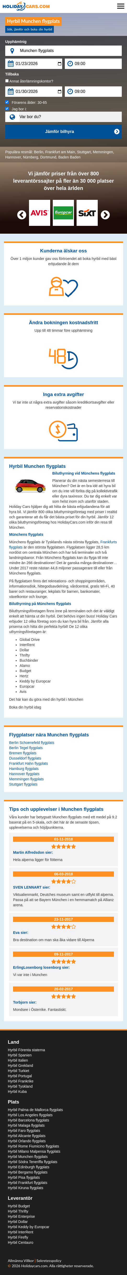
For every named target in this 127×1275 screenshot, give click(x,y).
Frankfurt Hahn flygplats (28, 763)
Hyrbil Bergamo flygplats (28, 1172)
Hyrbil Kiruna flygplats (25, 1188)
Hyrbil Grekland (20, 1065)
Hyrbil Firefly (18, 1237)
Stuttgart (84, 152)
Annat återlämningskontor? (29, 81)
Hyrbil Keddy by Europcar (28, 1227)
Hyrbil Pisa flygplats (24, 1177)
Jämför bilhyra (82, 132)
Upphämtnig (16, 42)
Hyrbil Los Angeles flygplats (30, 1115)
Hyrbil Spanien (20, 1055)
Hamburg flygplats (24, 769)
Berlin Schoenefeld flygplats (31, 743)
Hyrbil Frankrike (20, 1081)
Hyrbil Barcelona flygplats (28, 1120)
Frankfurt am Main (60, 152)
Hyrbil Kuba (17, 1091)
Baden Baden (69, 157)
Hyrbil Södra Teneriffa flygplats (32, 1162)
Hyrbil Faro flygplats (24, 1131)
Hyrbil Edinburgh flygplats (28, 1167)
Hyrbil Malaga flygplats (26, 1125)
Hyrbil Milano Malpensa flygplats (34, 1151)
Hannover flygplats (24, 774)
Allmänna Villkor (21, 1260)
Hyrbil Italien (18, 1060)
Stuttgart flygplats (23, 784)
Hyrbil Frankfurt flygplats (27, 1183)
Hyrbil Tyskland (20, 1086)
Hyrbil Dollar (18, 1222)
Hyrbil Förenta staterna (26, 1050)
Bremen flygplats (22, 753)
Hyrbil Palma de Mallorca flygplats (35, 1110)
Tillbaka (12, 74)
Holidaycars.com (34, 1266)
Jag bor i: (16, 109)
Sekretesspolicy (49, 1260)
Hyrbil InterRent (20, 1232)
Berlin (38, 152)
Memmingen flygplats (26, 779)
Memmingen (103, 152)
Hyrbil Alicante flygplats (26, 1136)
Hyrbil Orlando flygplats (27, 1141)
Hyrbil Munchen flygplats (28, 1157)
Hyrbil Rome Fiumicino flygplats (33, 1146)
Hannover (13, 157)
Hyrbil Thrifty (18, 1211)
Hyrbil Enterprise (21, 1216)
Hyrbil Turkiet (18, 1071)
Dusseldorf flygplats (25, 758)
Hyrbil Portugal (20, 1076)
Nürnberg (30, 157)
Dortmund (48, 157)
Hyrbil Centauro (20, 1242)
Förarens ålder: (26, 102)
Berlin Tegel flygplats (26, 748)
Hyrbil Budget (19, 1206)
